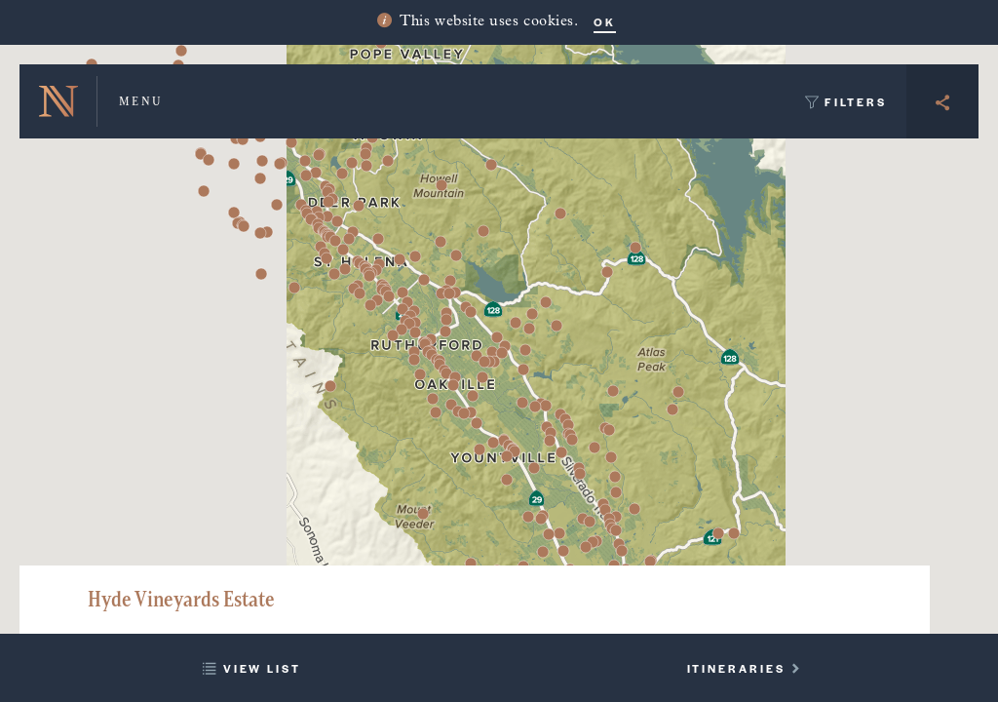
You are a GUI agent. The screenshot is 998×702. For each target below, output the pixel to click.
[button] (476, 423)
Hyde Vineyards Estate (181, 599)
